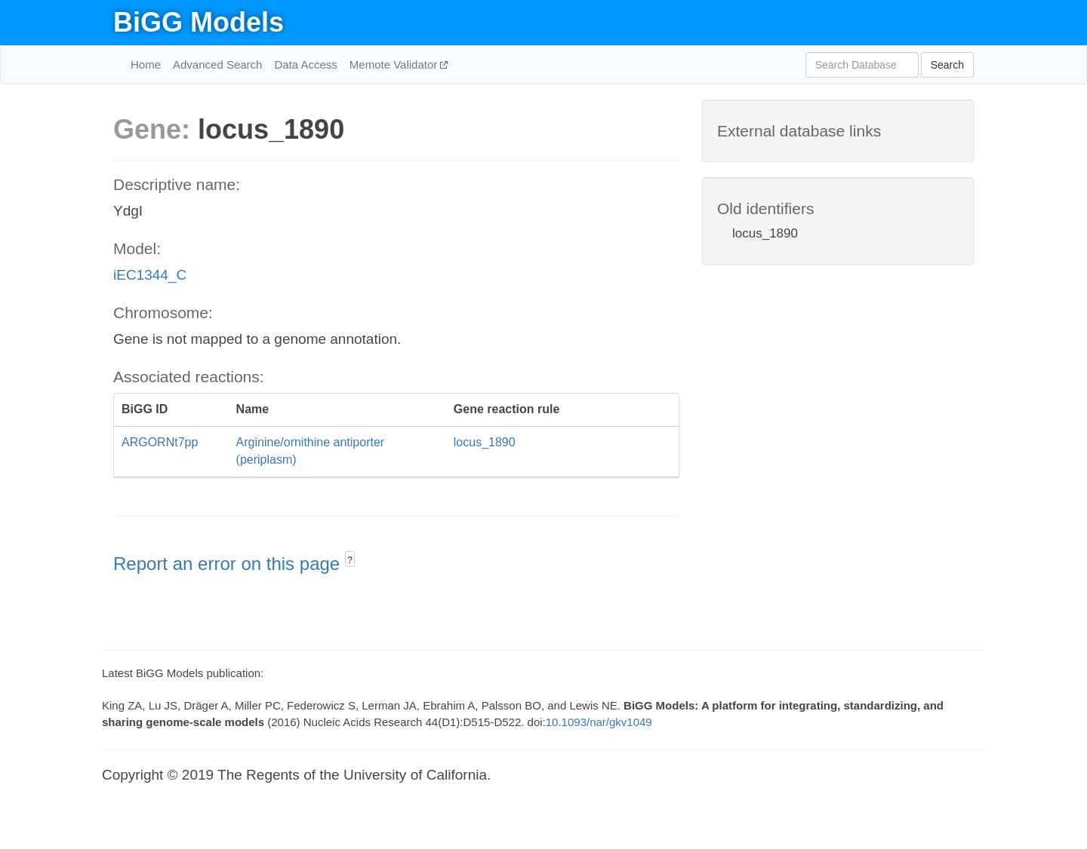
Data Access (305, 64)
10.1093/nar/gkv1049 (599, 722)
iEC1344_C (149, 275)
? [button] (350, 560)
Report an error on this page (229, 563)
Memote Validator (395, 64)
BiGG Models (198, 22)
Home (146, 64)
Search (947, 65)
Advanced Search (217, 64)
